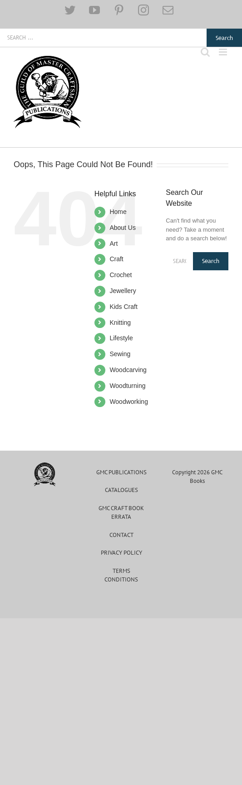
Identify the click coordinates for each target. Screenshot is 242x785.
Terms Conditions (121, 575)
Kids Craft (123, 306)
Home (117, 211)
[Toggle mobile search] (205, 52)
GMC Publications (121, 472)
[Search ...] (103, 38)
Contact (121, 535)
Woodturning (127, 385)
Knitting (120, 322)
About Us (122, 227)
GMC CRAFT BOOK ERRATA (121, 512)
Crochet (120, 274)
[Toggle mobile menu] (223, 52)
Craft (116, 259)
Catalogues (121, 490)
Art (113, 243)
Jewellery (122, 290)
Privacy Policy (121, 552)
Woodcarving (127, 369)
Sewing (119, 354)
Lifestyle (121, 338)
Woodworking (128, 401)
